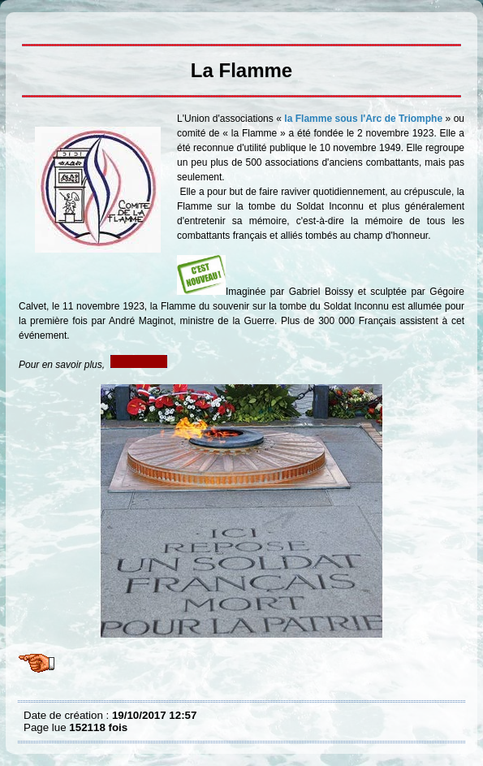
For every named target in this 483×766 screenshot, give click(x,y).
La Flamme (27, 24)
